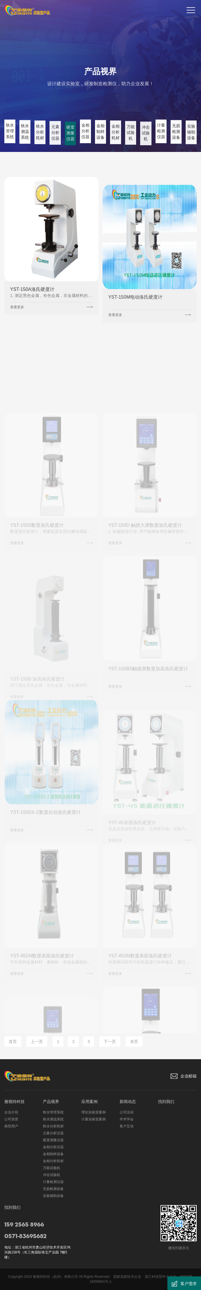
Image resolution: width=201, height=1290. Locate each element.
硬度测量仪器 (53, 1140)
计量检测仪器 (53, 1182)
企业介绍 (11, 1112)
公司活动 (127, 1112)
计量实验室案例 (93, 1119)
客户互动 (127, 1126)
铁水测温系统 (53, 1119)
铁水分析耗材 (53, 1126)
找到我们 (166, 1101)
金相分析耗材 (53, 1161)
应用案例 (89, 1101)
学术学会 (127, 1119)
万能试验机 (51, 1168)
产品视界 (51, 1101)
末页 (134, 1041)
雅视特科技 (14, 1101)
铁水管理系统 (53, 1112)
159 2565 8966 (24, 1225)
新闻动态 (128, 1101)
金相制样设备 (53, 1154)
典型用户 (11, 1126)
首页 (13, 1041)
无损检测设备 (53, 1189)
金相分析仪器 (53, 1147)
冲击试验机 (51, 1175)
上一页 (37, 1041)
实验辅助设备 (53, 1196)
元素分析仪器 (53, 1133)
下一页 (110, 1041)
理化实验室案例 (93, 1112)
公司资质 (11, 1119)
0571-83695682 (25, 1236)
